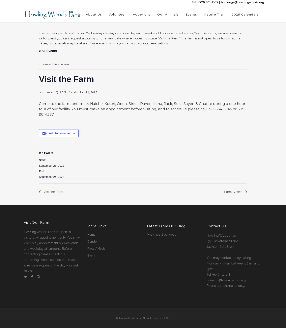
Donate (92, 241)
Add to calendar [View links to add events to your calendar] (59, 133)
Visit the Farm (53, 192)
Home (91, 234)
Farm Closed (233, 192)
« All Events (48, 51)
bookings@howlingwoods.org (242, 2)
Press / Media (96, 248)
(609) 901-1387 (207, 2)
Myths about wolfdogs (161, 234)
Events (91, 255)
